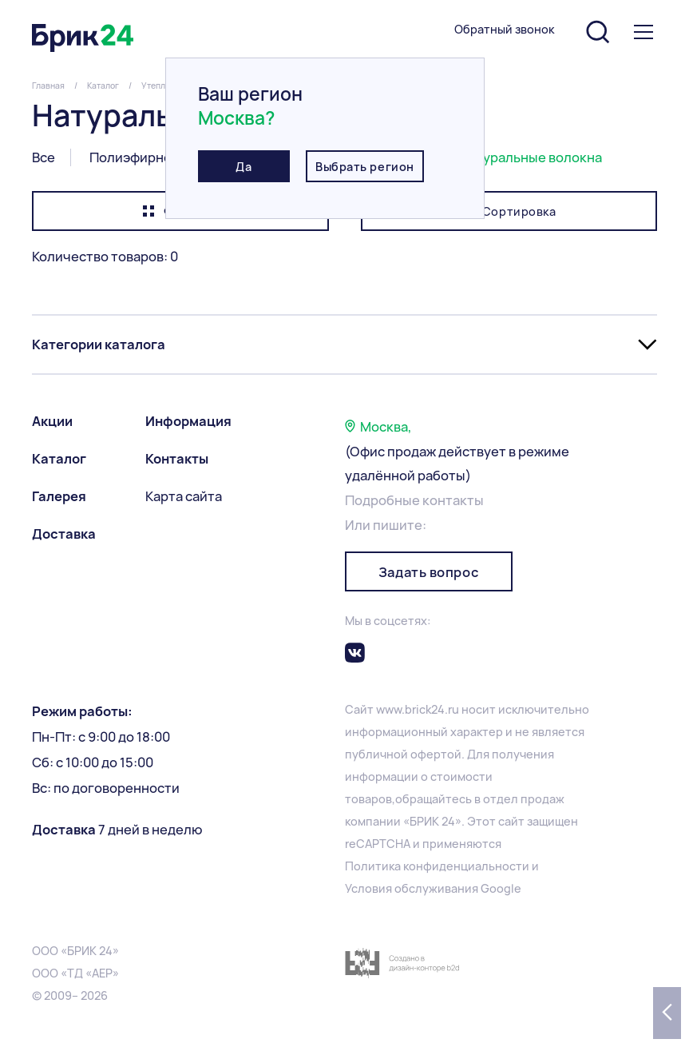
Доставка (64, 534)
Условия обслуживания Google (433, 888)
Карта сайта (183, 496)
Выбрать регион (364, 166)
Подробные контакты (414, 500)
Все (43, 157)
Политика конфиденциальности (437, 866)
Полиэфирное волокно (162, 157)
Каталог (103, 85)
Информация (188, 421)
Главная (48, 85)
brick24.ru (432, 709)
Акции (52, 421)
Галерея (59, 496)
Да (243, 166)
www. (390, 709)
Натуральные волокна (530, 157)
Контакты (176, 459)
